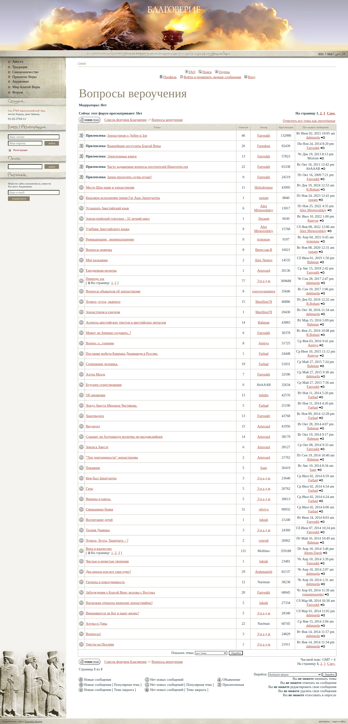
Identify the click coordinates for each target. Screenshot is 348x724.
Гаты (89, 488)
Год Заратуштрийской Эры (26, 110)
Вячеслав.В (263, 250)
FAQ (190, 72)
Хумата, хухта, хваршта (103, 302)
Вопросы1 (93, 634)
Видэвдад (93, 426)
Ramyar (313, 220)
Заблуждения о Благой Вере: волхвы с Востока (120, 592)
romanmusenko (313, 594)
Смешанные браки (99, 509)
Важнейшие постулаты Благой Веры (134, 146)
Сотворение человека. (102, 364)
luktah (263, 520)
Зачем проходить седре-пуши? (129, 177)
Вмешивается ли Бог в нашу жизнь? (112, 613)
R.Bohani (313, 189)
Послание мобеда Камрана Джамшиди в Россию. (122, 353)
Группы (222, 72)
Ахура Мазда (95, 374)
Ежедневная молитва (101, 270)
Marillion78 (263, 302)
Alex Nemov (264, 260)
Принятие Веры (24, 77)
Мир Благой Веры (26, 87)
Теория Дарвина (98, 530)
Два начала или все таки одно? (108, 572)
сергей (263, 540)
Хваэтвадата (95, 416)
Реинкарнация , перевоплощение (110, 239)
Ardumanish (263, 572)
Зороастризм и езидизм (103, 312)
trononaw (263, 239)
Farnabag (263, 146)
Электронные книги (122, 156)
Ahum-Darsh (313, 553)
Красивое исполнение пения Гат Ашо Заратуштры (123, 198)
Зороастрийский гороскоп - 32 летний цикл (118, 218)
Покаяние (93, 468)
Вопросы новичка (99, 250)
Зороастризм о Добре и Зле (127, 135)
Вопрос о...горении (100, 343)
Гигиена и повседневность (105, 582)
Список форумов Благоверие (125, 120)
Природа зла (95, 279)
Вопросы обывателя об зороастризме (113, 291)
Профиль (168, 77)
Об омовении (95, 395)
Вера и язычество (99, 549)
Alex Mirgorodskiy (263, 208)
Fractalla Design (33, 721)
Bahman (313, 262)
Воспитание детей (99, 520)
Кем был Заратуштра (101, 478)
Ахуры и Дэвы (96, 623)
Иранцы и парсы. (98, 499)
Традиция (19, 67)
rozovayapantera (263, 291)
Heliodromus (263, 187)
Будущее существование (104, 385)
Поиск (205, 72)
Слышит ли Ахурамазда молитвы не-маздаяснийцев (124, 437)
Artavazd (263, 270)
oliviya (263, 509)
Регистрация (17, 150)
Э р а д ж (263, 281)
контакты (324, 721)
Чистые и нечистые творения (107, 561)
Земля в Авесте (97, 447)
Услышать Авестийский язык (107, 208)
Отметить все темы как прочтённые (309, 121)
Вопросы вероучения (167, 120)
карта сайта (339, 721)
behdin (263, 395)
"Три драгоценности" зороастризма (112, 457)
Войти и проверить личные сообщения (210, 77)
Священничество (25, 72)
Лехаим (263, 218)
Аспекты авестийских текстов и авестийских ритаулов (126, 322)
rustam (263, 198)
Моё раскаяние (97, 260)
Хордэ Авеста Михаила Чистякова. (111, 405)
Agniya (264, 343)
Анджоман (20, 81)
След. (331, 113)
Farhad (263, 353)
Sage (263, 468)
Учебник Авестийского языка (107, 229)
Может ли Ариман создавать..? (108, 333)
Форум (17, 92)
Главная (82, 63)
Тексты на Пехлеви (100, 644)
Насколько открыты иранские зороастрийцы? (119, 603)
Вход (249, 77)
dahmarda (313, 137)
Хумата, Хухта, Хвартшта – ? (107, 540)
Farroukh (263, 135)
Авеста (17, 62)
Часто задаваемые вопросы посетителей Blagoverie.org (147, 167)
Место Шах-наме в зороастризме (110, 187)
